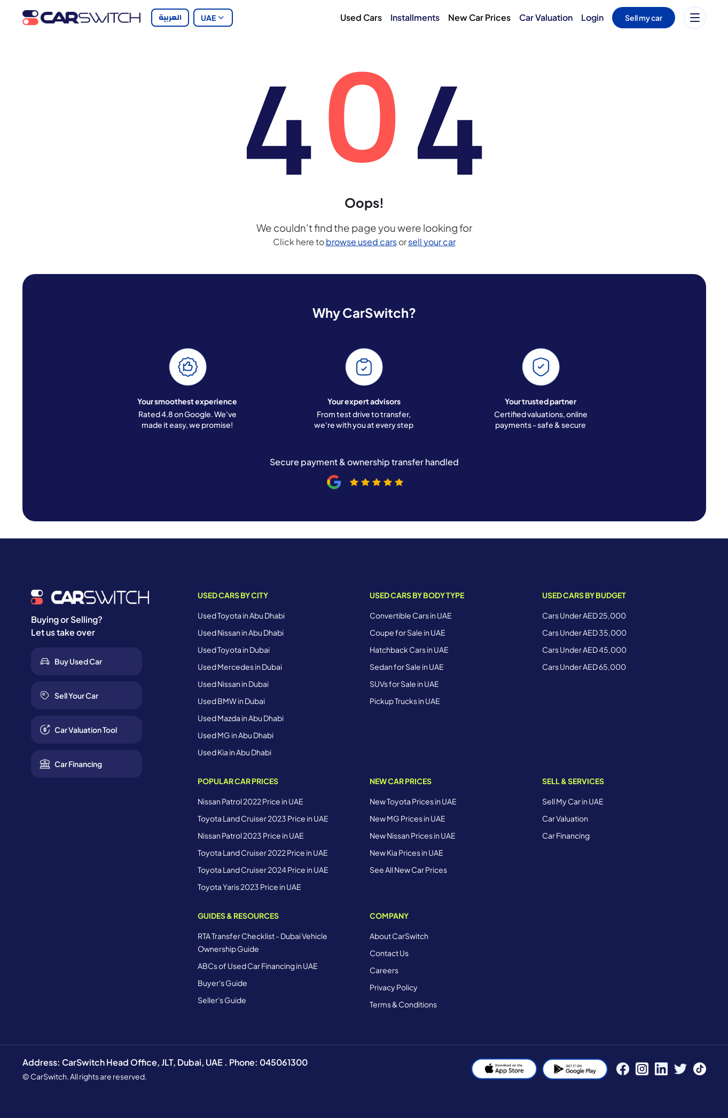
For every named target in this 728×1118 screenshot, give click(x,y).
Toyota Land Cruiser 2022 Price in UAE (263, 852)
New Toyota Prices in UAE (413, 801)
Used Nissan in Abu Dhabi (241, 632)
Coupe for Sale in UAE (407, 632)
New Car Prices (479, 17)
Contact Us (389, 953)
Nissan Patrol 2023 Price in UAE (251, 835)
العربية (170, 18)
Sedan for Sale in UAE (407, 666)
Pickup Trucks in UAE (405, 701)
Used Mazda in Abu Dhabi (241, 718)
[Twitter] (680, 1068)
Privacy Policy (394, 987)
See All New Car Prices (408, 869)
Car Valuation (546, 17)
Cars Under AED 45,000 (584, 649)
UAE (213, 17)
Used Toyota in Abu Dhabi (241, 615)
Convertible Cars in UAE (411, 615)
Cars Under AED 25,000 (584, 615)
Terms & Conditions (403, 1004)
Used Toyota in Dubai (234, 649)
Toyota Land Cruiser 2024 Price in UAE (263, 869)
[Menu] (695, 17)
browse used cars (361, 241)
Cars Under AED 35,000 (584, 632)
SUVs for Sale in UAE (404, 684)
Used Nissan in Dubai (233, 684)
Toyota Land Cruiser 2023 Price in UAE (263, 818)
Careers (384, 970)
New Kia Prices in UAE (406, 852)
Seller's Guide (222, 1000)
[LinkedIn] (661, 1068)
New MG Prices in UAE (407, 818)
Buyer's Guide (222, 983)
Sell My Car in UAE (573, 801)
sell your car (432, 241)
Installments (415, 17)
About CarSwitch (399, 936)
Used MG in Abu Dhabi (235, 735)
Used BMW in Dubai (231, 701)
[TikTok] (699, 1068)
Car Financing (566, 835)
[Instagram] (642, 1068)
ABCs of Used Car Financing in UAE (258, 966)
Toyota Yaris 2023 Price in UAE (249, 887)
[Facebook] (622, 1068)
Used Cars (361, 17)
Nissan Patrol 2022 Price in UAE (250, 801)
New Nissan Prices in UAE (413, 835)
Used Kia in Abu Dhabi (234, 752)
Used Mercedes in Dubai (240, 666)
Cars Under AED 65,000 (584, 666)
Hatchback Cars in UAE (409, 649)
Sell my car (643, 17)
